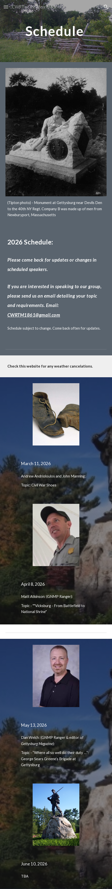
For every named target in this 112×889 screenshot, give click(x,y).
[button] (6, 7)
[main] (56, 30)
